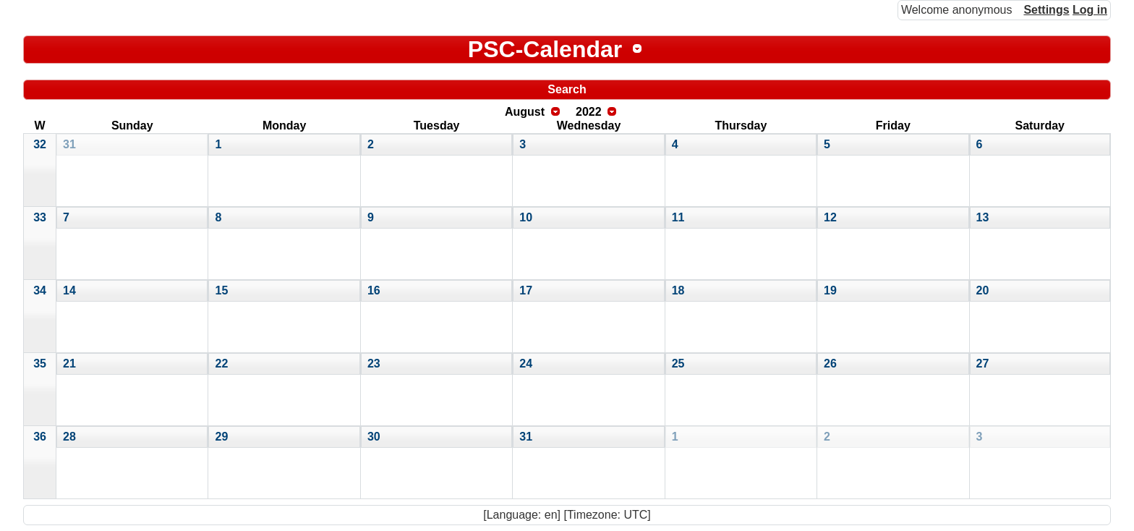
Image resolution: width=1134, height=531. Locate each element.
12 (830, 217)
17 (525, 290)
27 (982, 363)
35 (39, 363)
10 (525, 217)
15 (221, 290)
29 (221, 436)
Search (566, 89)
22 (221, 363)
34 (39, 290)
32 (39, 144)
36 (39, 436)
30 (373, 436)
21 (69, 363)
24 (525, 363)
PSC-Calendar (545, 49)
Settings (1046, 10)
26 (830, 363)
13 (982, 217)
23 (373, 363)
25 (678, 363)
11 (678, 217)
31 (69, 144)
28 (69, 436)
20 (982, 290)
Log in (1090, 10)
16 (373, 290)
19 (830, 290)
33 (39, 217)
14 (69, 290)
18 (678, 290)
